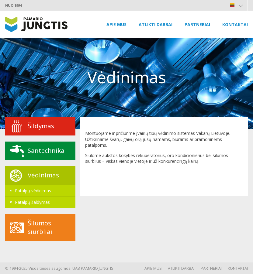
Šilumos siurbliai (40, 227)
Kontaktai (235, 24)
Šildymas (41, 126)
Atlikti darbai (155, 24)
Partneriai (197, 24)
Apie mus (116, 24)
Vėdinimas (43, 175)
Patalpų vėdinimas (33, 191)
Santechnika (46, 150)
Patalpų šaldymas (32, 202)
